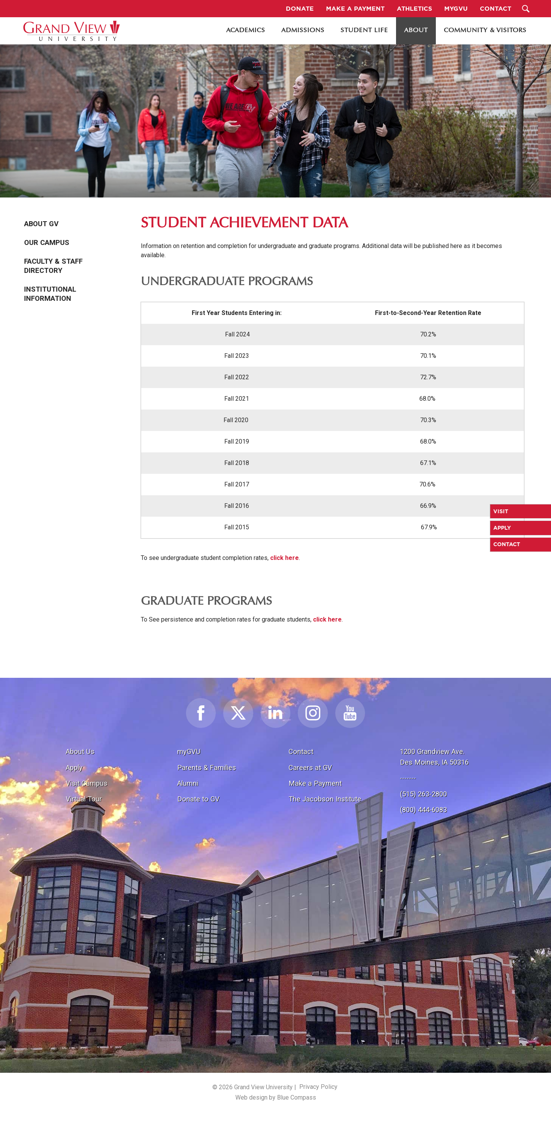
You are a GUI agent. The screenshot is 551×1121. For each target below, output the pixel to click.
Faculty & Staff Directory (53, 266)
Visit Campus (87, 783)
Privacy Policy (318, 1086)
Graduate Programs (206, 602)
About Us (80, 751)
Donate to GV (198, 799)
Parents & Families (206, 768)
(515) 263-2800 (423, 794)
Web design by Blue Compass (275, 1097)
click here (284, 557)
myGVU (189, 751)
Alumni (187, 783)
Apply (74, 768)
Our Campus (46, 242)
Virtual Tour (84, 799)
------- (408, 778)
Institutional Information (50, 294)
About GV (41, 224)
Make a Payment (315, 783)
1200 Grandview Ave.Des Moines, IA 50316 (434, 756)
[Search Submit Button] (526, 8)
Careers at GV (310, 768)
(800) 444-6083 (423, 810)
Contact (301, 751)
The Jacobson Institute (325, 799)
